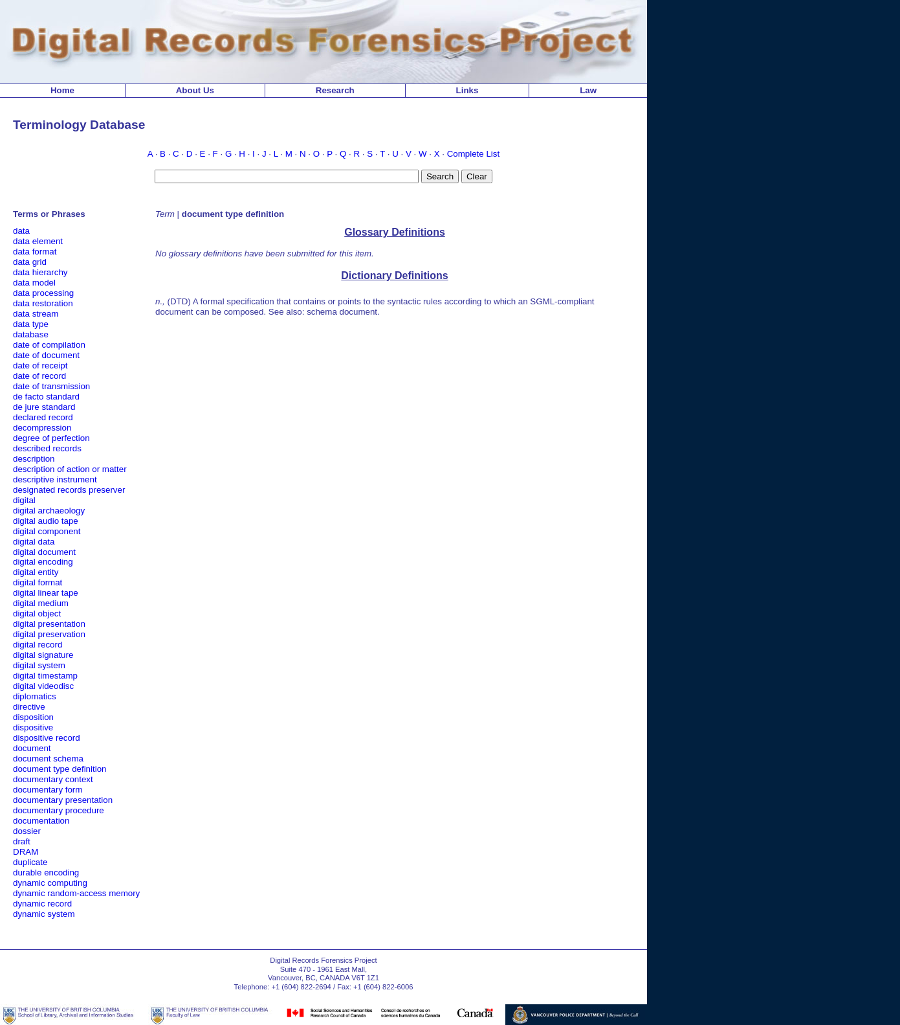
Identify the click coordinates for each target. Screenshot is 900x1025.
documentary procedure (58, 810)
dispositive (33, 727)
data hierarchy (40, 272)
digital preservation (49, 634)
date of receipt (40, 365)
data (21, 231)
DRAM (25, 852)
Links (467, 90)
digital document (44, 552)
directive (29, 707)
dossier (27, 831)
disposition (33, 717)
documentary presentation (63, 800)
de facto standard (46, 396)
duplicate (30, 862)
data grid (30, 262)
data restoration (43, 303)
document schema (48, 758)
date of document (46, 355)
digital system (39, 665)
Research (335, 90)
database (31, 334)
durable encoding (46, 872)
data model (34, 282)
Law (588, 90)
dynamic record (42, 903)
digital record (37, 644)
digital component (46, 531)
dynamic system (44, 914)
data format (34, 251)
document (32, 748)
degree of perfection (51, 438)
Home (62, 90)
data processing (43, 293)
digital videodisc (43, 686)
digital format (37, 582)
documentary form (47, 789)
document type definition (59, 769)
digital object (37, 613)
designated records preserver (69, 490)
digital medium (41, 603)
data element (38, 241)
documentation (41, 821)
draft (21, 841)
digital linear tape (45, 593)
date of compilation (49, 345)
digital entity (35, 572)
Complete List (473, 154)
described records (47, 448)
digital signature (43, 655)
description (33, 459)
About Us (195, 90)
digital (24, 500)
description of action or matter (70, 469)
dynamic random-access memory (76, 893)
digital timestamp (45, 676)
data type (31, 324)
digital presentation (49, 624)
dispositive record (46, 738)
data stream (35, 314)
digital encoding (43, 562)
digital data (33, 541)
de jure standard (44, 407)
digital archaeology (49, 510)
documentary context (53, 779)
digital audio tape (45, 521)
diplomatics (34, 696)
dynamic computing (50, 883)
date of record (39, 376)
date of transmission (51, 386)
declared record (43, 417)
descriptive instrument (55, 479)
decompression (42, 428)
